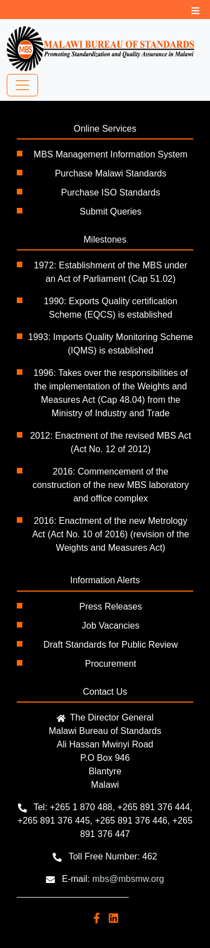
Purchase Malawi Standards (110, 173)
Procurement (111, 663)
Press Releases (110, 606)
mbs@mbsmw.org (128, 879)
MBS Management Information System (111, 154)
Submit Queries (110, 211)
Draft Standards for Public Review (110, 644)
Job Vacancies (110, 625)
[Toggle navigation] (22, 85)
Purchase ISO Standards (110, 192)
